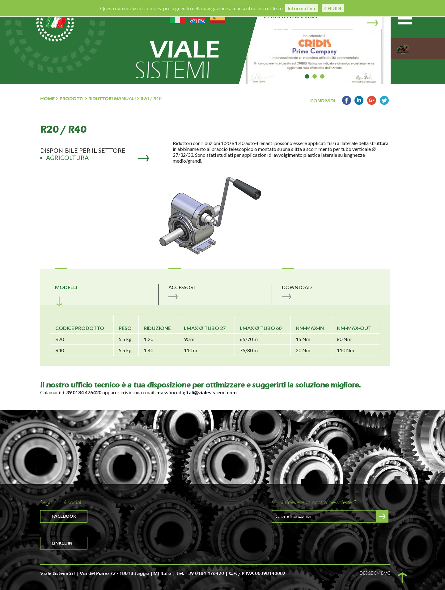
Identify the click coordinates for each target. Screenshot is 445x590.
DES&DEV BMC (375, 573)
